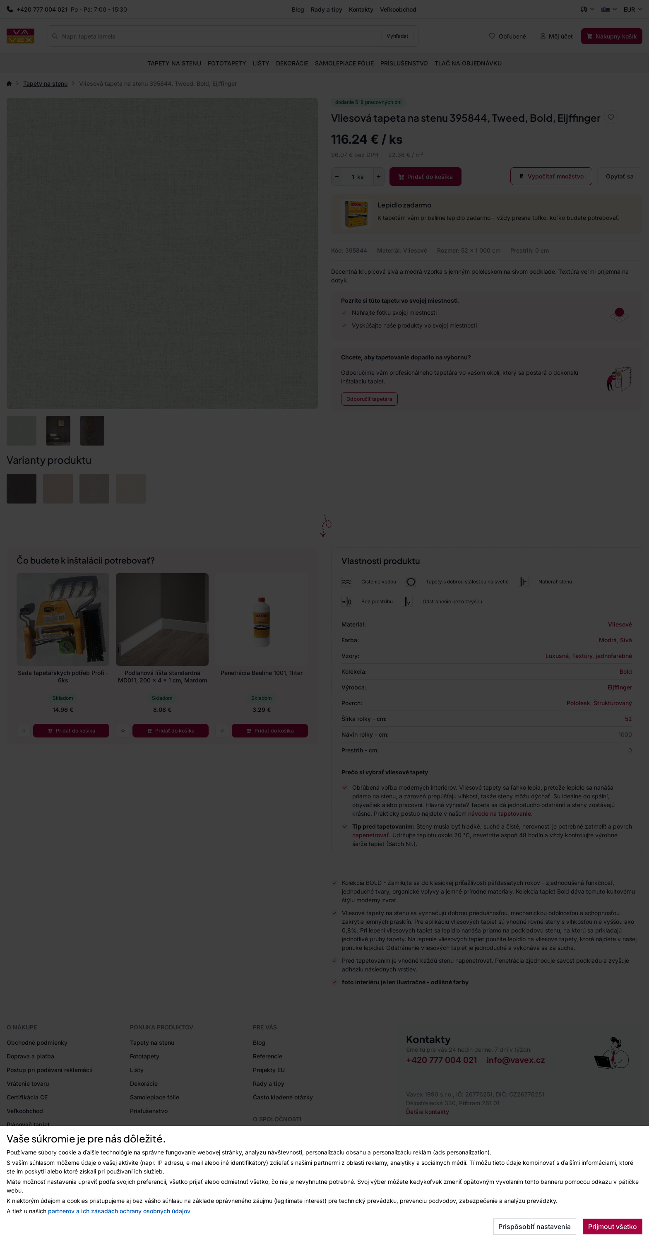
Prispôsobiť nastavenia (534, 1226)
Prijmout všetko (612, 1226)
